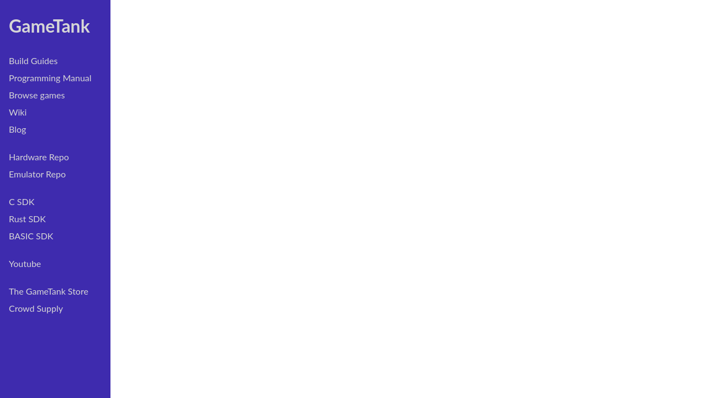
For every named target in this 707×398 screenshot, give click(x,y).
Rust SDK (27, 218)
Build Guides (33, 60)
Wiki (18, 112)
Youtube (25, 263)
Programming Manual (50, 77)
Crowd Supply (36, 308)
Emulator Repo (37, 174)
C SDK (21, 201)
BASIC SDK (31, 236)
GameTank (49, 25)
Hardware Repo (39, 156)
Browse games (37, 95)
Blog (17, 129)
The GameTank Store (48, 291)
